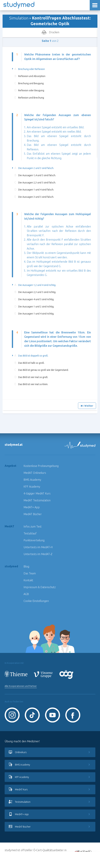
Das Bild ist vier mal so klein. (33, 384)
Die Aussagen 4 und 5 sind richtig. (36, 299)
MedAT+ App (32, 507)
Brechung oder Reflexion (31, 69)
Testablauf (30, 533)
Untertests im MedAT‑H (38, 547)
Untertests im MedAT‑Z (38, 554)
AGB (26, 594)
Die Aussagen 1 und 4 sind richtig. (36, 313)
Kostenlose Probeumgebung (41, 465)
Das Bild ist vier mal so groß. (33, 377)
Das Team (30, 573)
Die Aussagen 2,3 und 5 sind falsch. (37, 182)
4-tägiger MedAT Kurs (37, 493)
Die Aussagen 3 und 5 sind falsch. (36, 196)
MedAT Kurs (49, 789)
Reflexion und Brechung (31, 97)
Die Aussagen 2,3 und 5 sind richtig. (37, 292)
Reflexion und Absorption (31, 76)
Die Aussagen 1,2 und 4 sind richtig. (37, 285)
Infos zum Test (33, 526)
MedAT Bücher (33, 514)
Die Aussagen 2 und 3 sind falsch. (36, 168)
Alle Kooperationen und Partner (21, 686)
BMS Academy (32, 479)
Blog (26, 566)
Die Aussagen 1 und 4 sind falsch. (36, 189)
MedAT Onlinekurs (35, 472)
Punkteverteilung (34, 540)
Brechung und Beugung (31, 83)
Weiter (87, 405)
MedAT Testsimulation (37, 500)
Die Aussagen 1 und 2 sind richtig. (36, 306)
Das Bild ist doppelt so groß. (33, 355)
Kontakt (28, 580)
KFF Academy (32, 486)
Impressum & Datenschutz (40, 587)
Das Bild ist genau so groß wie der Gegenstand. (43, 370)
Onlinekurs (49, 752)
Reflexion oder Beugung (31, 90)
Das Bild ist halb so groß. (31, 363)
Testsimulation (49, 802)
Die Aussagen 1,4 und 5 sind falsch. (37, 175)
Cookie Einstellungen (36, 600)
